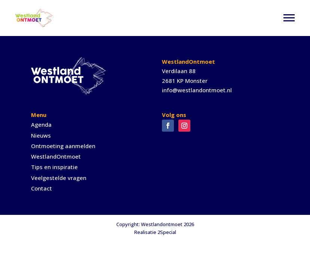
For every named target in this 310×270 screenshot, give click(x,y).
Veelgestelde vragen (58, 178)
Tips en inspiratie (54, 167)
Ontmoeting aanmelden (63, 146)
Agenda (41, 124)
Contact (41, 188)
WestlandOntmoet (56, 156)
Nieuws (41, 135)
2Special (166, 232)
